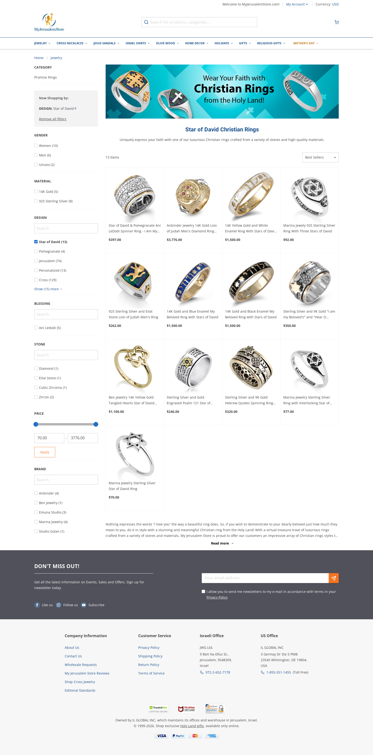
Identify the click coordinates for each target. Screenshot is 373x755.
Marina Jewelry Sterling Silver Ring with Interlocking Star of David (306, 400)
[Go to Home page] (49, 22)
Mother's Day (303, 43)
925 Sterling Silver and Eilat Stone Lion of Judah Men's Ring (133, 314)
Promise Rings (45, 77)
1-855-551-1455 (278, 672)
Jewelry (40, 43)
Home (39, 57)
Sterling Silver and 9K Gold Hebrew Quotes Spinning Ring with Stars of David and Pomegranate (249, 400)
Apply (44, 452)
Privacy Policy (217, 597)
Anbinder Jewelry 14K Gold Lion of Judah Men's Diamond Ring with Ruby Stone (192, 228)
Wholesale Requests (81, 664)
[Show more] (49, 289)
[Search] (66, 228)
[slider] (35, 424)
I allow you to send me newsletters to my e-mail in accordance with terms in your (271, 594)
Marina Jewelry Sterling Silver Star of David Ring (132, 486)
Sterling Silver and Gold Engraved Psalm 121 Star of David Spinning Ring (188, 400)
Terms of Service (151, 673)
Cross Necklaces (70, 43)
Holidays (222, 43)
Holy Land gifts (192, 726)
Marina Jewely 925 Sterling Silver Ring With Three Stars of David (309, 228)
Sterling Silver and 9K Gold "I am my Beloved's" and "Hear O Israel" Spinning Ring (309, 314)
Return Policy (148, 664)
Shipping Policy (150, 656)
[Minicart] (336, 22)
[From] (49, 438)
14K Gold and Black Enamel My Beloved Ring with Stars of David (251, 314)
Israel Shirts (136, 43)
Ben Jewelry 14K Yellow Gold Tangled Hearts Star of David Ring (131, 400)
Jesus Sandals (104, 43)
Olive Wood (165, 43)
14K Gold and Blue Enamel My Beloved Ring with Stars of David (192, 314)
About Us (72, 647)
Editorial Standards (80, 690)
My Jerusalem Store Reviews (87, 673)
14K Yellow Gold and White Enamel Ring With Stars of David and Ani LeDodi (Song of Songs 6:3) (250, 228)
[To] (83, 438)
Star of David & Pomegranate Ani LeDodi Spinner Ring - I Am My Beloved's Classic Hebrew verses (135, 228)
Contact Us (73, 656)
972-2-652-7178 (218, 672)
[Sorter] (320, 157)
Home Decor (195, 43)
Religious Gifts (269, 43)
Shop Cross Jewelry (80, 682)
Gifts (243, 43)
